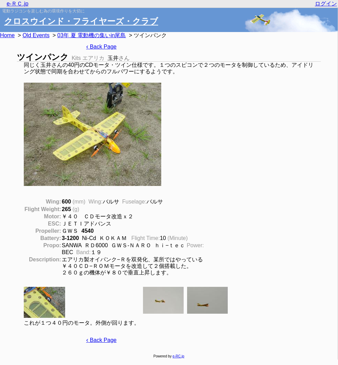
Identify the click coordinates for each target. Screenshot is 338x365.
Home (7, 35)
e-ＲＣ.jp (17, 4)
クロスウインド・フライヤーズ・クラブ (81, 21)
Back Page (101, 47)
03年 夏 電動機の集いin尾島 (91, 35)
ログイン (326, 4)
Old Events (35, 35)
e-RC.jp (178, 356)
